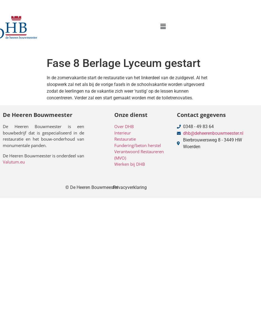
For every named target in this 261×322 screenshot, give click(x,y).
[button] (163, 26)
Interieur (122, 133)
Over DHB (124, 126)
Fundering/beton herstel (137, 145)
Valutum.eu (14, 162)
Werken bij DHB (129, 164)
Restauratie (125, 139)
